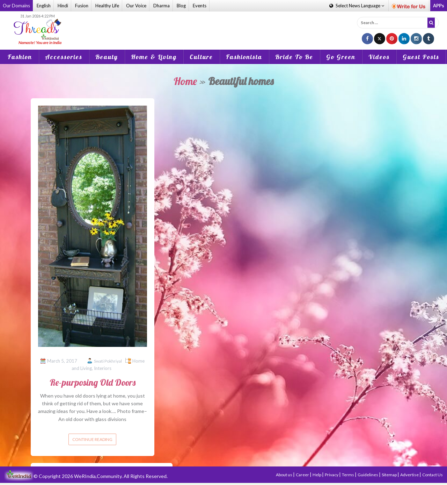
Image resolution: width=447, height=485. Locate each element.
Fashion (20, 57)
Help (317, 474)
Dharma (161, 5)
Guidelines (368, 474)
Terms (348, 474)
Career (303, 474)
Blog (181, 5)
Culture (201, 57)
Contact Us (432, 474)
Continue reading (92, 439)
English (44, 5)
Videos (379, 57)
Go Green (341, 57)
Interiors (102, 368)
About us (284, 474)
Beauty (106, 57)
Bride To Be (294, 57)
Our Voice (136, 5)
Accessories (63, 57)
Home (185, 81)
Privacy (332, 474)
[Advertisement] (223, 29)
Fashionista (244, 57)
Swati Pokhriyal (108, 361)
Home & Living (154, 57)
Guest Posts (421, 57)
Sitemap (389, 474)
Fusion (81, 5)
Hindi (63, 5)
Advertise (409, 474)
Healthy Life (107, 5)
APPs (438, 5)
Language (356, 5)
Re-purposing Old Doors (92, 382)
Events (199, 5)
